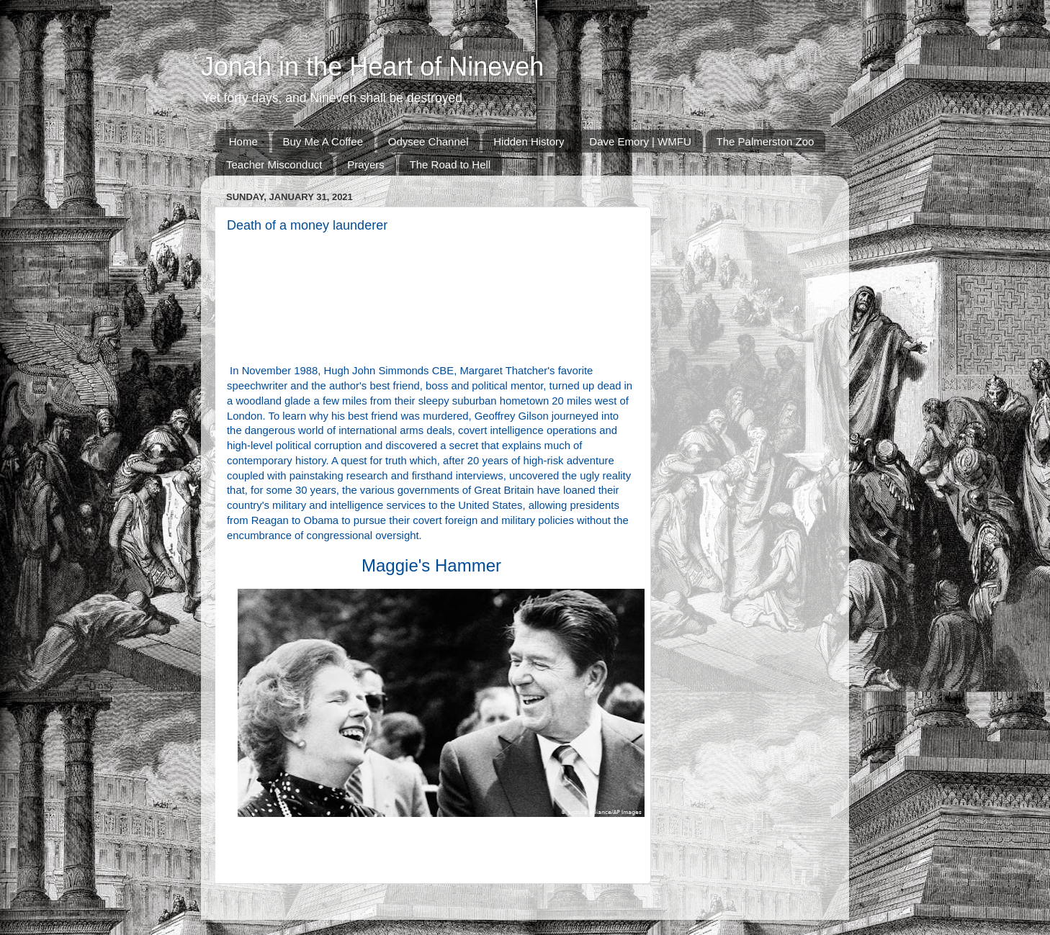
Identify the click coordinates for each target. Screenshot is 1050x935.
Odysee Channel (428, 141)
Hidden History (528, 141)
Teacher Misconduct (274, 164)
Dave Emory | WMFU (640, 141)
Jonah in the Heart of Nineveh (372, 66)
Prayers (366, 164)
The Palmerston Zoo (766, 141)
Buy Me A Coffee (323, 141)
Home (243, 141)
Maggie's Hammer (431, 565)
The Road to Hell (450, 164)
